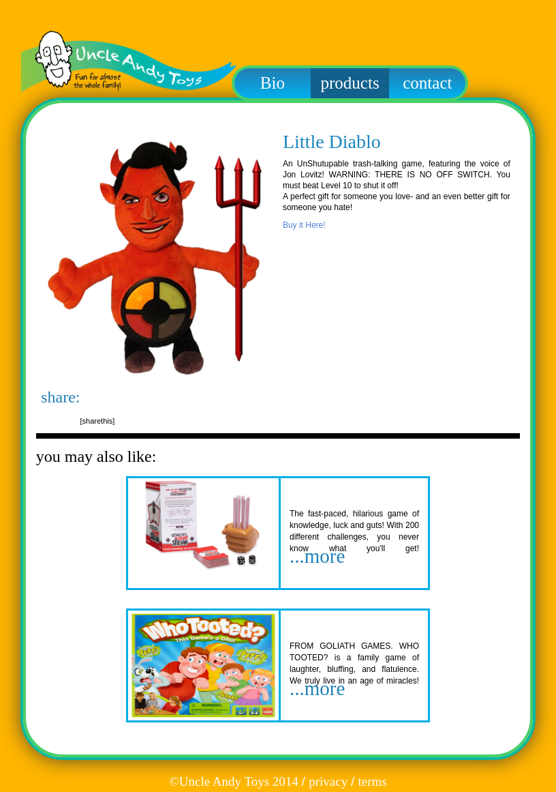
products (350, 83)
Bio (272, 83)
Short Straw (327, 492)
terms (372, 781)
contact (427, 83)
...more (317, 556)
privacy (328, 781)
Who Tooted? (332, 624)
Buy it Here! (304, 225)
